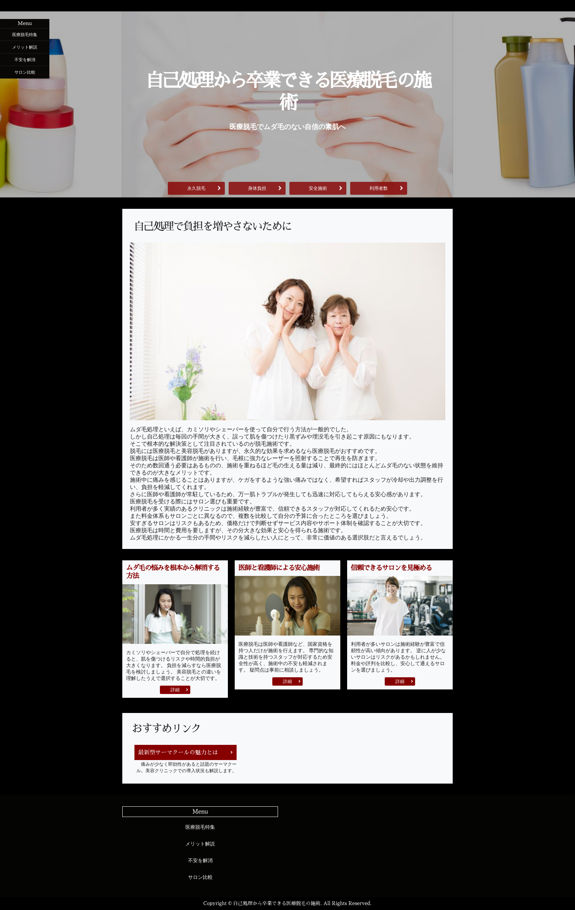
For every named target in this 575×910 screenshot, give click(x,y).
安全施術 (318, 188)
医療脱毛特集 (24, 34)
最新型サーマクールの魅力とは (178, 752)
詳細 (175, 689)
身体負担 (257, 188)
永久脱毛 (196, 188)
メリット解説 (24, 47)
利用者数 (379, 188)
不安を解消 (24, 59)
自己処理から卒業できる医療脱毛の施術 (287, 91)
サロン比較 (24, 72)
